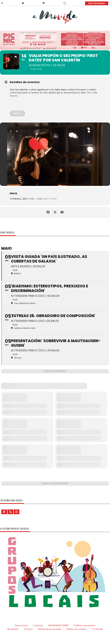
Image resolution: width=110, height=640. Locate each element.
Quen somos (21, 625)
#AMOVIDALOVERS (58, 625)
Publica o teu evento (84, 625)
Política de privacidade (49, 629)
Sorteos (28, 629)
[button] (64, 3)
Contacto (38, 625)
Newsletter (13, 629)
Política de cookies (76, 629)
